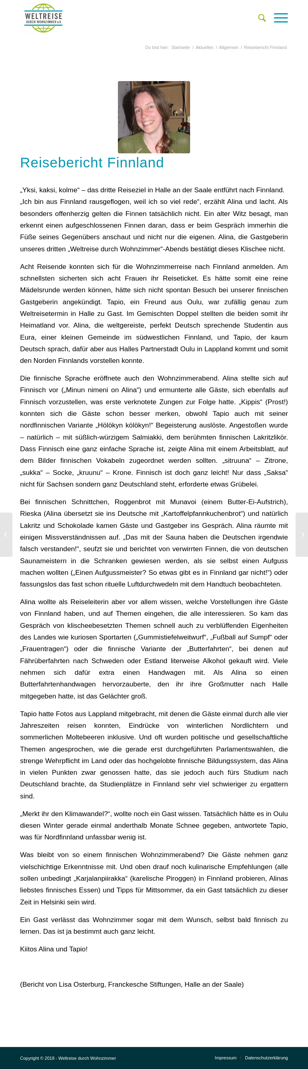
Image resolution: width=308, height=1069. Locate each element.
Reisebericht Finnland (92, 162)
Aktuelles (205, 47)
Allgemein (228, 47)
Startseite (180, 47)
